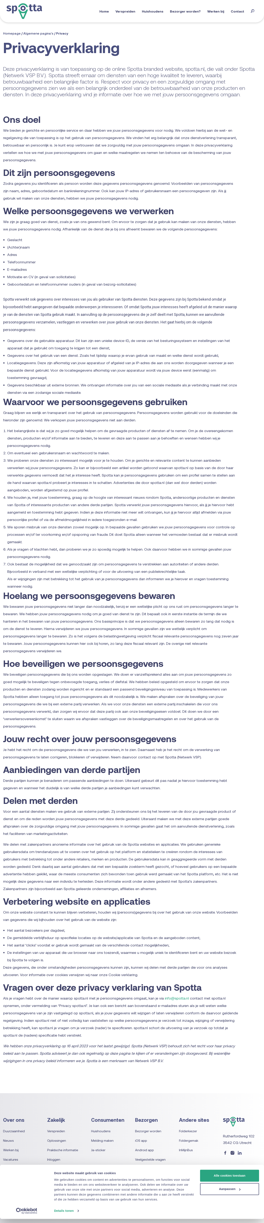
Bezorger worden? (187, 11)
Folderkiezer (188, 1131)
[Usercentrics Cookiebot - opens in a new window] (27, 1215)
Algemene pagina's (38, 33)
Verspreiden (127, 11)
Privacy (62, 33)
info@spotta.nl (177, 998)
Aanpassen (229, 1193)
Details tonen (64, 1215)
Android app (144, 1150)
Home (105, 11)
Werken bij (217, 11)
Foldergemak (188, 1140)
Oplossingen (56, 1140)
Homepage (12, 33)
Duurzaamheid (14, 1131)
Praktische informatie (62, 1150)
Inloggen (53, 1159)
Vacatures (10, 1159)
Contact (239, 11)
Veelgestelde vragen (150, 1159)
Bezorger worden (148, 1131)
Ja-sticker (98, 1150)
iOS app (141, 1140)
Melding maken (102, 1140)
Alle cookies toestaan (229, 1179)
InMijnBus (186, 1150)
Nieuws (8, 1140)
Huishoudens (154, 11)
